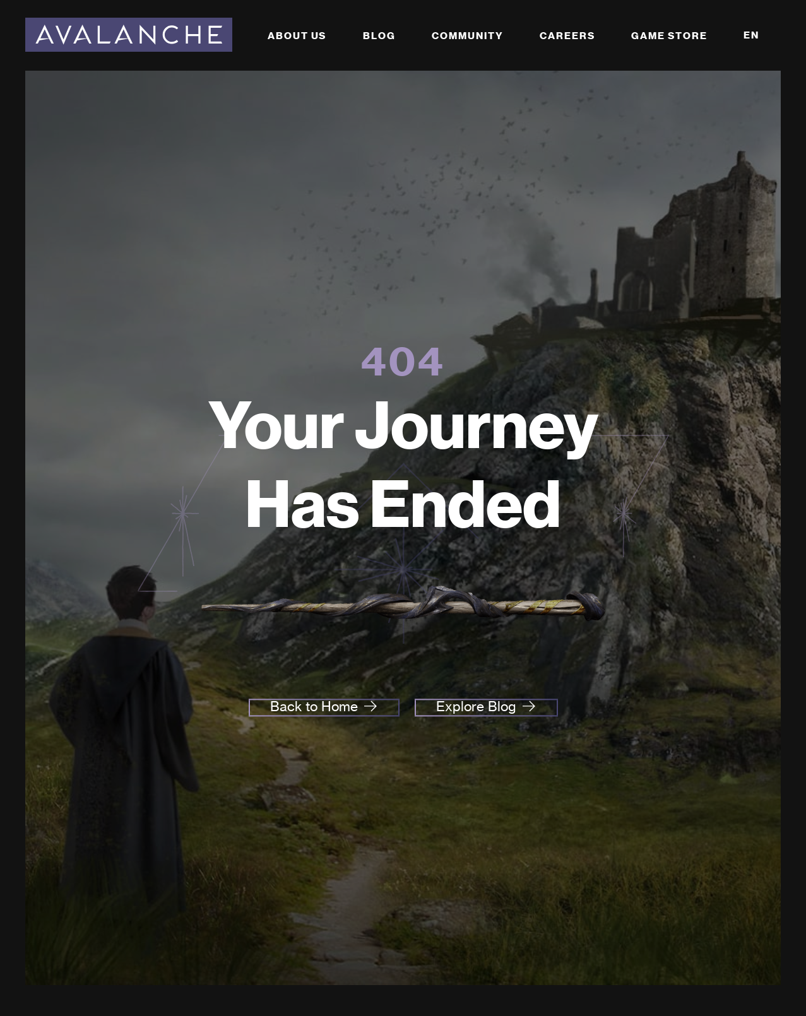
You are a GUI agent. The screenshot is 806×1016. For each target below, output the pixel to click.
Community (467, 36)
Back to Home (314, 707)
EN (751, 35)
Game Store (669, 36)
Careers (567, 36)
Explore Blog (476, 707)
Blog (379, 36)
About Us (297, 36)
